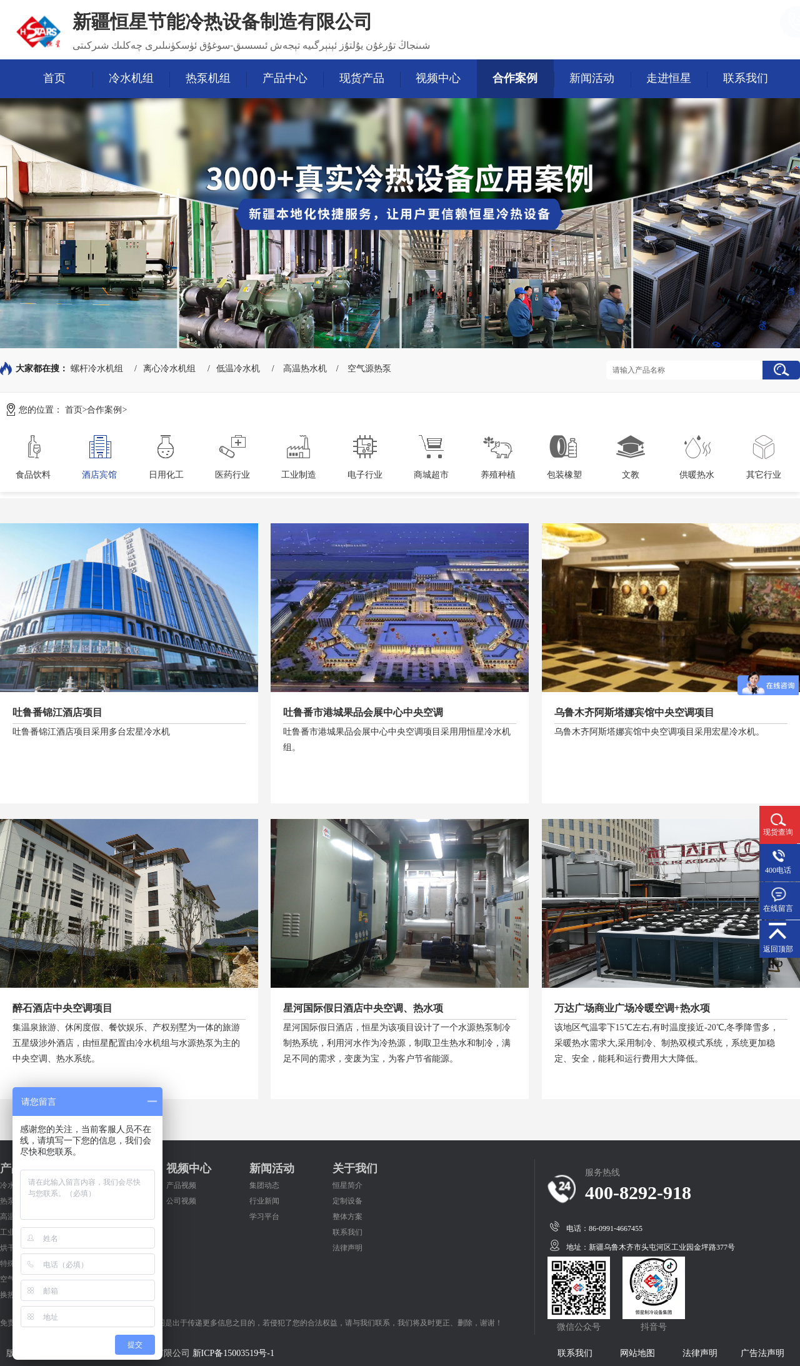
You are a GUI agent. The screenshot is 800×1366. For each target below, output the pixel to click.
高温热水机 (305, 368)
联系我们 (745, 78)
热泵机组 (208, 78)
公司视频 (181, 1201)
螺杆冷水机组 (97, 368)
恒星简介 (347, 1185)
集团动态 (264, 1185)
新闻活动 (591, 78)
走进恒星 (668, 78)
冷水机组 (131, 78)
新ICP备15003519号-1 (233, 1353)
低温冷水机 (238, 368)
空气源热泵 (369, 368)
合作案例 (515, 78)
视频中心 (438, 78)
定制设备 (347, 1201)
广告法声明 (762, 1353)
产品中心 (285, 78)
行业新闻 (264, 1201)
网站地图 (637, 1353)
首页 (54, 78)
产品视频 (181, 1185)
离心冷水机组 (169, 368)
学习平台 (264, 1216)
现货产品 (361, 78)
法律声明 (347, 1247)
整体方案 (347, 1216)
